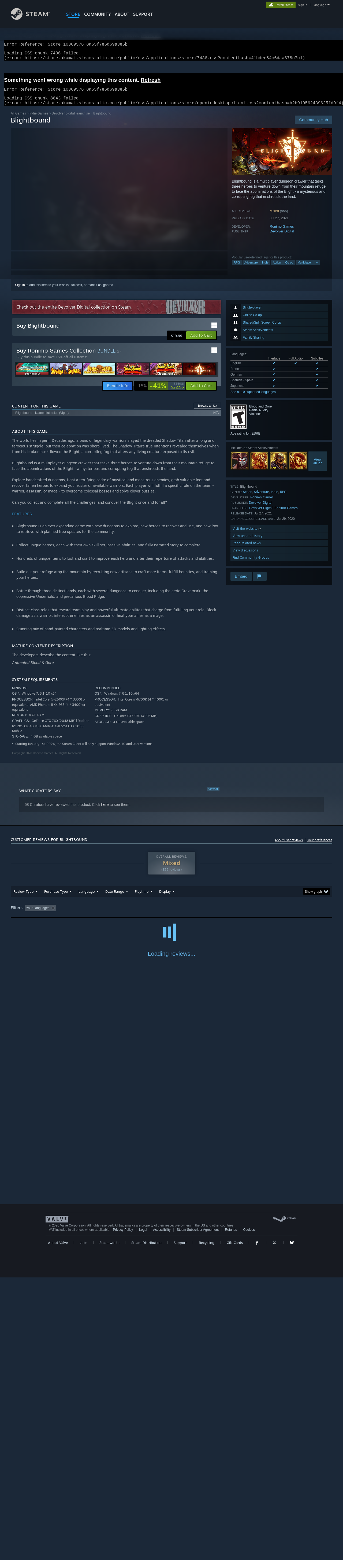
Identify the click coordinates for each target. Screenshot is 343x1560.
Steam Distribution (146, 1525)
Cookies (249, 1512)
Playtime (141, 898)
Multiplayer (304, 269)
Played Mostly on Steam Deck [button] (171, 914)
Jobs (83, 1525)
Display (165, 898)
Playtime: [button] (133, 914)
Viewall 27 (317, 468)
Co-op (289, 269)
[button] (201, 342)
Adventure (251, 269)
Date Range (114, 898)
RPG (237, 269)
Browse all (207, 412)
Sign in (20, 291)
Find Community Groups (251, 564)
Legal (143, 1512)
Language (87, 898)
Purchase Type (56, 898)
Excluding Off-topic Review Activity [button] (92, 914)
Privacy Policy (123, 1512)
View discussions (245, 557)
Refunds (231, 1512)
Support (180, 1525)
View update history (248, 542)
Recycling (206, 1525)
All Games (18, 120)
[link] (160, 392)
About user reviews (289, 846)
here (105, 811)
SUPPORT (143, 14)
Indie (265, 269)
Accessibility (161, 1512)
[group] (171, 914)
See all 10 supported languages (253, 398)
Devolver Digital (282, 238)
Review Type (23, 898)
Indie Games (38, 120)
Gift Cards (235, 1525)
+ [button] (317, 269)
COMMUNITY (97, 14)
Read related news (247, 549)
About (122, 14)
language (320, 5)
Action (277, 269)
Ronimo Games (282, 233)
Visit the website (247, 535)
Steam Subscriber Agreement (198, 1512)
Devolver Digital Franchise (71, 120)
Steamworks (109, 1525)
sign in (302, 5)
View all (213, 795)
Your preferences (319, 846)
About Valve (58, 1525)
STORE (73, 14)
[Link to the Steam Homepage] (34, 18)
